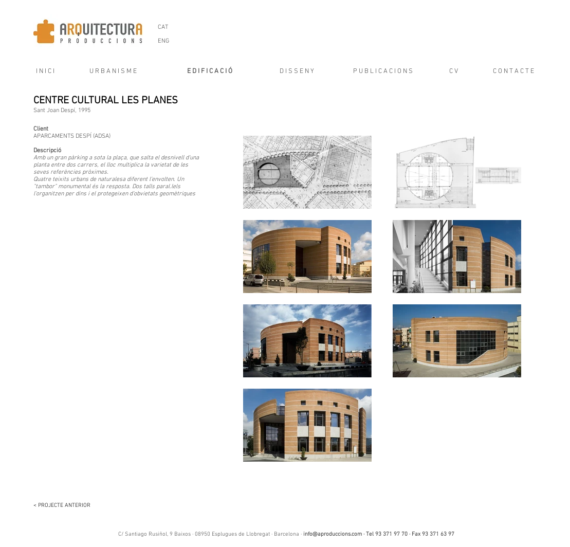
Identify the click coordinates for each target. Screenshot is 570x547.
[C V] (453, 71)
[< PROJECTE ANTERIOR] (66, 506)
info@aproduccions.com (332, 534)
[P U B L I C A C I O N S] (383, 71)
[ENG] (164, 41)
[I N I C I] (41, 71)
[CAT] (163, 27)
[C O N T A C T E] (513, 71)
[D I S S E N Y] (297, 71)
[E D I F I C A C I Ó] (209, 71)
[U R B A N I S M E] (113, 71)
